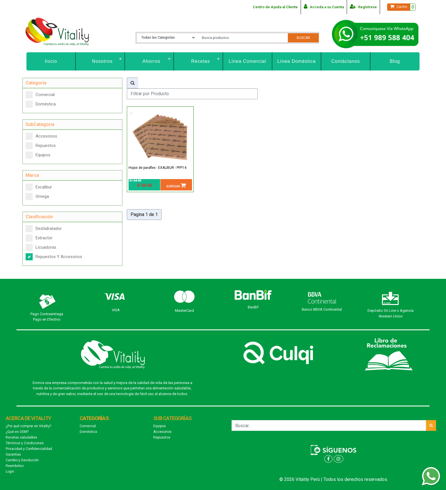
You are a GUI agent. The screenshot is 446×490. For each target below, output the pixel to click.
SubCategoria (40, 124)
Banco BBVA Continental (322, 309)
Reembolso (15, 466)
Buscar (303, 38)
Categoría (36, 83)
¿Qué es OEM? (17, 432)
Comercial (40, 94)
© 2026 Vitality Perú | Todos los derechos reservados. (333, 479)
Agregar (176, 185)
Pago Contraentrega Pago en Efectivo (46, 317)
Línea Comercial (247, 61)
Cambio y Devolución (22, 460)
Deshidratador (44, 228)
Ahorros (151, 61)
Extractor (39, 238)
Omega (37, 196)
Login (10, 472)
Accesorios (41, 136)
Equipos (38, 155)
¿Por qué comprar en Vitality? (28, 426)
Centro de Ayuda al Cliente (275, 7)
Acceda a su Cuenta (324, 6)
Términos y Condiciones (25, 443)
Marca (32, 175)
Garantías (13, 454)
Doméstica (41, 104)
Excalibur (39, 187)
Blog (395, 61)
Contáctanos (345, 61)
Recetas (200, 61)
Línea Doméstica (296, 61)
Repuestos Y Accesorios (54, 256)
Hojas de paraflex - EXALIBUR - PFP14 (157, 168)
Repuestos (41, 145)
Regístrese (363, 6)
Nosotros (102, 61)
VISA (116, 310)
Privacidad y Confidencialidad (29, 449)
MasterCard (184, 310)
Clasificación (39, 216)
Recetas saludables (21, 437)
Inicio (51, 61)
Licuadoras (41, 247)
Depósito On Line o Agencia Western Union (390, 313)
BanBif (253, 307)
